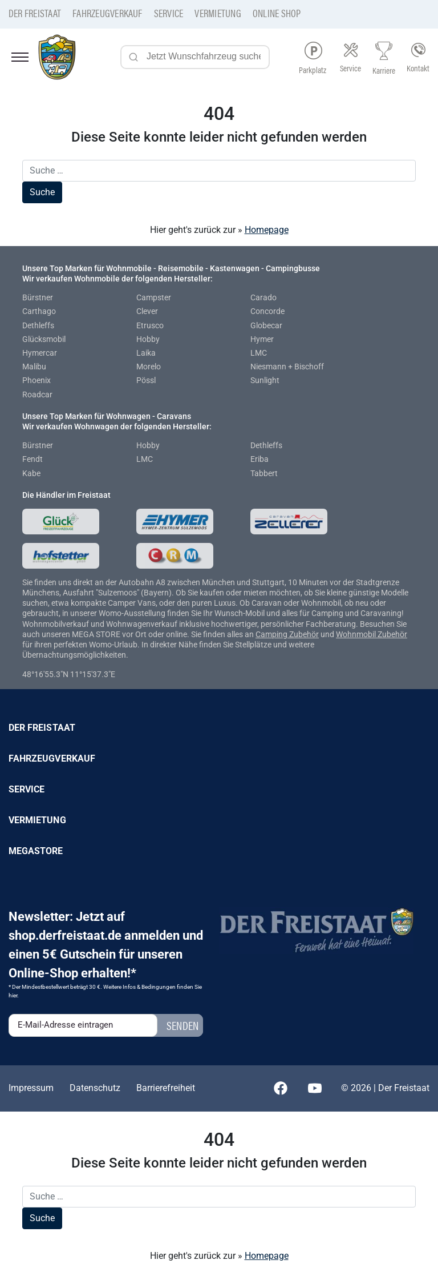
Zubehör (304, 634)
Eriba (259, 459)
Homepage (267, 229)
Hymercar (39, 352)
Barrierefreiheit (165, 1087)
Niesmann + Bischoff (287, 366)
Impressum (31, 1087)
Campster (153, 297)
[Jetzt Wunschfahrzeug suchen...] (195, 57)
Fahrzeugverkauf (107, 13)
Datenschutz (95, 1087)
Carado (263, 297)
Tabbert (264, 473)
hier (13, 995)
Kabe (31, 473)
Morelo (148, 366)
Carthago (39, 311)
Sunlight (264, 380)
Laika (146, 352)
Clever (147, 311)
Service (169, 13)
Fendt (32, 459)
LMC (258, 352)
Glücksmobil (44, 339)
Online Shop (277, 13)
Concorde (267, 311)
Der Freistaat (35, 13)
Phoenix (36, 380)
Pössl (146, 380)
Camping (272, 634)
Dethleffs (38, 325)
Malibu (34, 366)
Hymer (262, 339)
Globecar (266, 325)
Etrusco (150, 325)
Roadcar (37, 394)
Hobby (148, 339)
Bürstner (37, 297)
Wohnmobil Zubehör (371, 634)
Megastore (36, 851)
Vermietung (217, 13)
